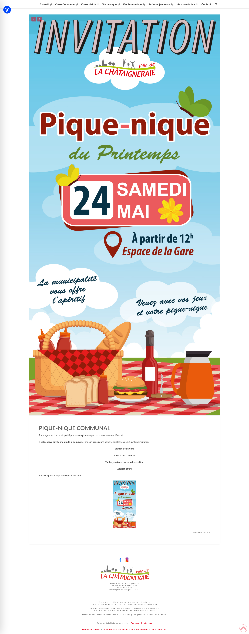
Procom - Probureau (141, 623)
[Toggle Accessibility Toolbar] (7, 10)
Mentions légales (91, 629)
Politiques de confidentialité (118, 629)
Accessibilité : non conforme (151, 629)
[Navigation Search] (216, 4)
